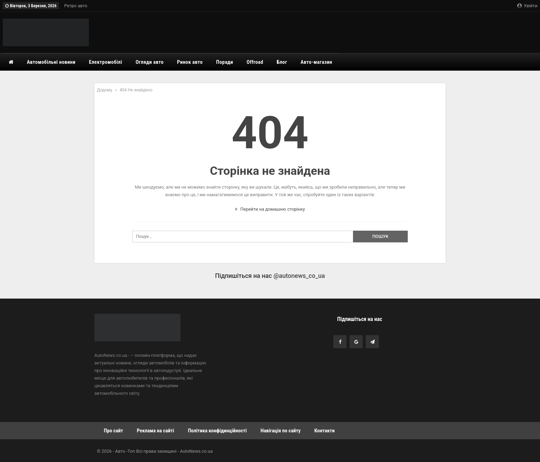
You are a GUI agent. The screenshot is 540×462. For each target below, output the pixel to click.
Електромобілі (105, 62)
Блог (282, 62)
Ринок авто (190, 62)
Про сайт (113, 431)
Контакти (324, 431)
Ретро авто (75, 5)
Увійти (527, 5)
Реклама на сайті (155, 431)
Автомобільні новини (51, 62)
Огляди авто (150, 62)
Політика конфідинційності (217, 431)
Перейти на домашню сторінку (270, 209)
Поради (224, 62)
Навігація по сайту (280, 431)
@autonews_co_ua (299, 275)
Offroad (255, 62)
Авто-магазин (316, 62)
